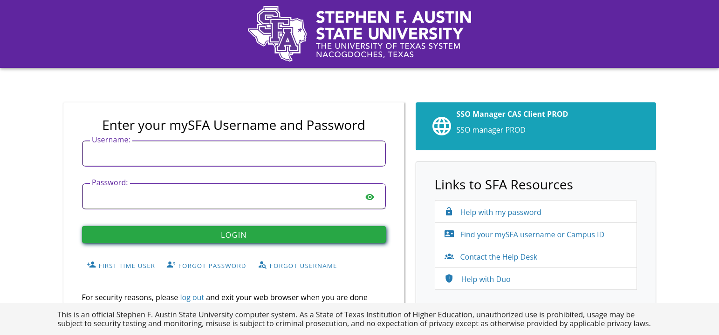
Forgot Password (206, 265)
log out (192, 297)
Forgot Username (297, 265)
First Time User (121, 265)
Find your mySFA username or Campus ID (525, 234)
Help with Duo (478, 279)
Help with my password (493, 212)
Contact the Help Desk (491, 257)
